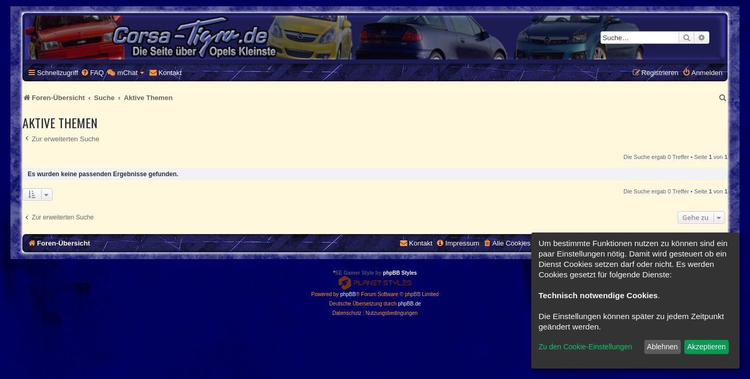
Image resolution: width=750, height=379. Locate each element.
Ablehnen (662, 347)
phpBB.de (409, 304)
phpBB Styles (400, 273)
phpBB (348, 294)
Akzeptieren (706, 347)
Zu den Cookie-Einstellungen (585, 347)
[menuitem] (92, 72)
